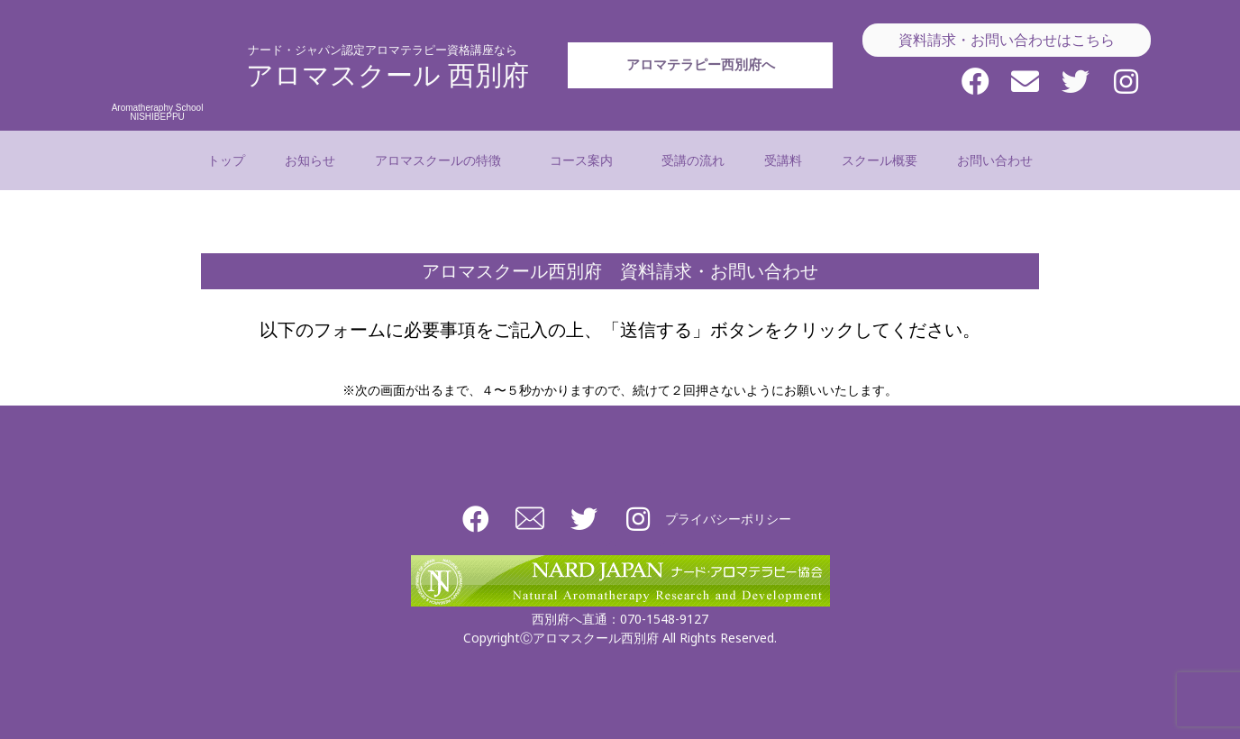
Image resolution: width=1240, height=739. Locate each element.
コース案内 (586, 160)
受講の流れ (693, 160)
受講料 (783, 160)
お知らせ (310, 160)
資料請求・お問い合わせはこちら (1006, 40)
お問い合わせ (995, 160)
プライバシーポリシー (728, 518)
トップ (226, 160)
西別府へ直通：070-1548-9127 (620, 618)
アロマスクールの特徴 (442, 160)
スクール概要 (879, 160)
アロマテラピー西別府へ (700, 96)
